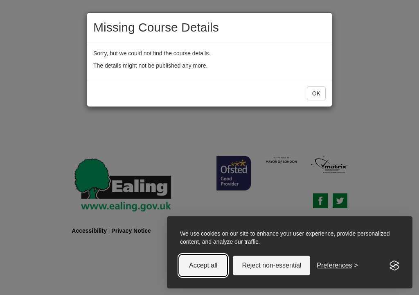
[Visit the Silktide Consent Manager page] (394, 265)
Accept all (203, 265)
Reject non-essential (271, 265)
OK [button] (316, 93)
